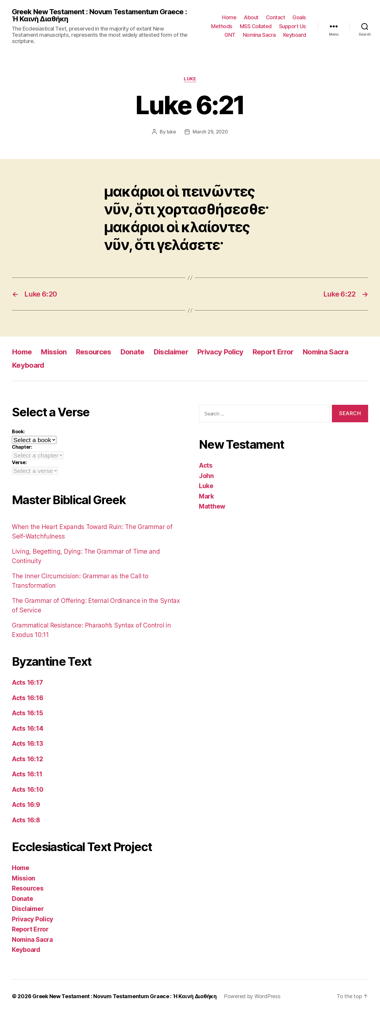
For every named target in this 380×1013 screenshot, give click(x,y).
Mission (53, 352)
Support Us (292, 26)
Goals (299, 17)
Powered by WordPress (252, 996)
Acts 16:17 (27, 682)
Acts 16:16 (27, 698)
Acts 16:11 (27, 774)
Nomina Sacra (259, 35)
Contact (275, 17)
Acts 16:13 (27, 743)
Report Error (273, 352)
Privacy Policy (220, 352)
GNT (229, 35)
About (251, 17)
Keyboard (294, 35)
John (206, 476)
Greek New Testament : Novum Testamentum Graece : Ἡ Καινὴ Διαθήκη (99, 15)
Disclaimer (170, 352)
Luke (190, 79)
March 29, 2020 (210, 132)
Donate (132, 352)
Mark (206, 496)
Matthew (212, 506)
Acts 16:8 (26, 820)
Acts (206, 465)
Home (229, 17)
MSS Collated (256, 26)
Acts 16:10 (27, 789)
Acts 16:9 (26, 804)
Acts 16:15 (27, 713)
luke (171, 132)
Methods (221, 26)
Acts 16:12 (27, 759)
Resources (93, 352)
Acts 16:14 (27, 728)
